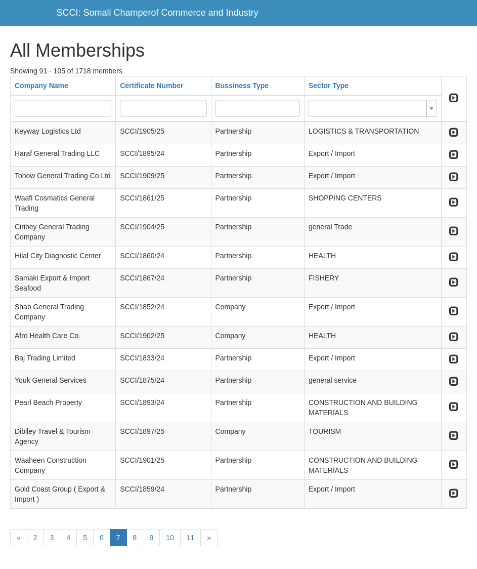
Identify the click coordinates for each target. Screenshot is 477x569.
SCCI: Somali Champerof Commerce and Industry (157, 13)
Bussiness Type (242, 86)
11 (191, 538)
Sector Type (329, 86)
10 (170, 538)
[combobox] (373, 108)
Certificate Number (151, 86)
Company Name (41, 86)
